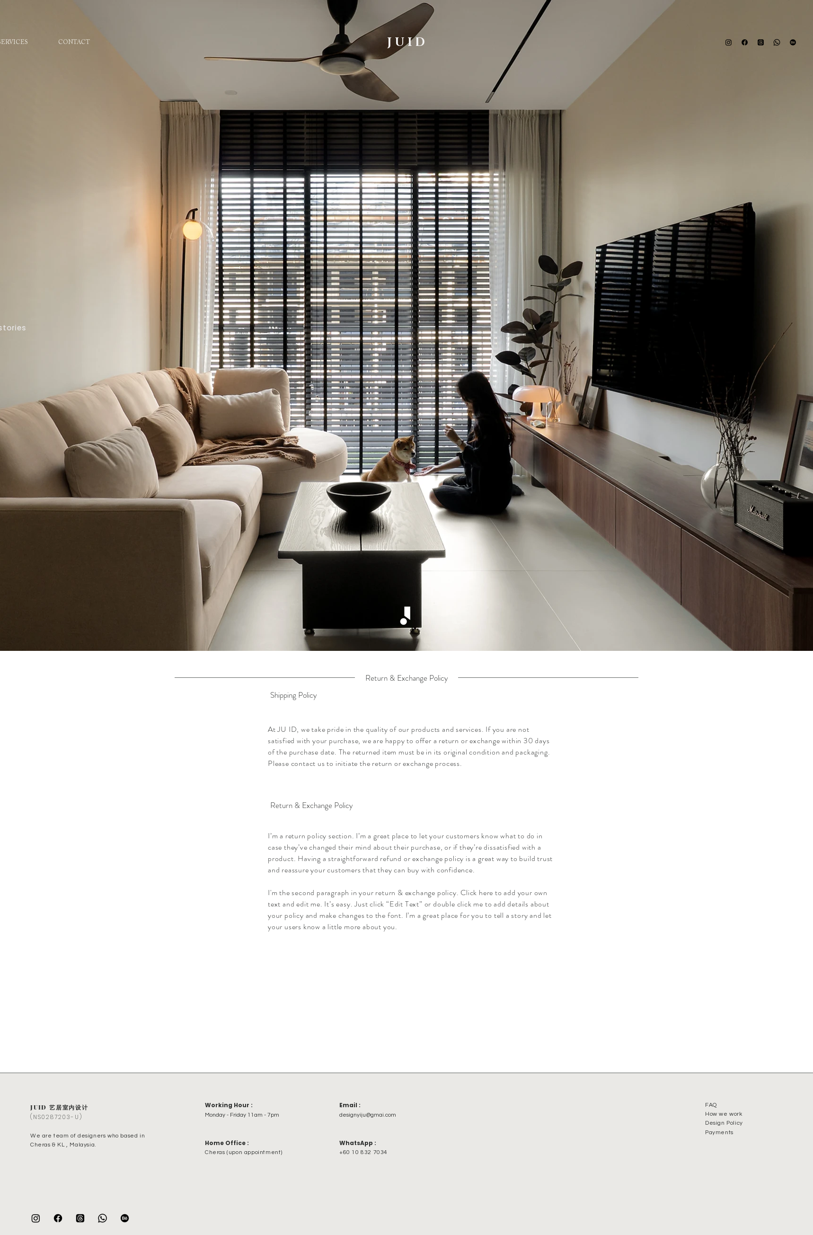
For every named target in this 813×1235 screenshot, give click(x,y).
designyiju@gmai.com (367, 1115)
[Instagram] (729, 42)
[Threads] (761, 42)
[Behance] (793, 42)
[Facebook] (745, 42)
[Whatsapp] (777, 42)
